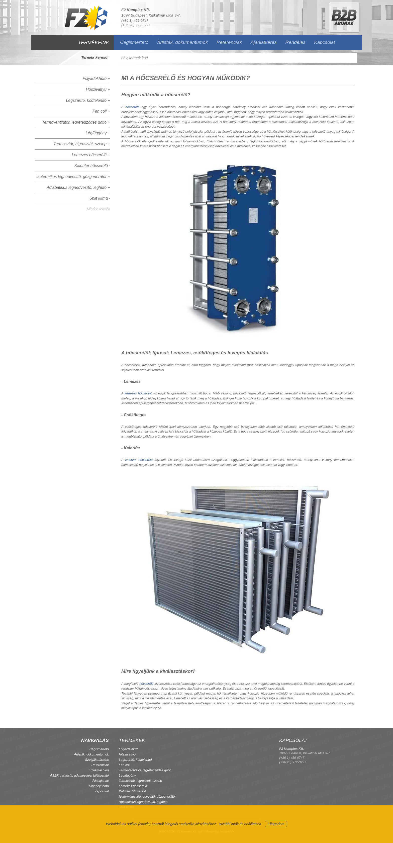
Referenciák (229, 42)
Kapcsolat (324, 42)
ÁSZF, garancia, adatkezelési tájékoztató (79, 775)
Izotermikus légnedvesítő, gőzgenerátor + (73, 177)
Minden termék (98, 209)
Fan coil (124, 765)
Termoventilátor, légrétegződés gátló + (76, 122)
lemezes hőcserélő (138, 393)
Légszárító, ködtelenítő (135, 760)
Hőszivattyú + (98, 89)
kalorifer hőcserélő (139, 460)
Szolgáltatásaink (97, 760)
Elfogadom (276, 824)
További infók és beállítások (239, 824)
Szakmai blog (99, 770)
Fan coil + (101, 111)
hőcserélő (132, 107)
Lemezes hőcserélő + (91, 155)
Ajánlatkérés (264, 42)
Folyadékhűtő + (96, 78)
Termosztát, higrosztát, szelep (140, 781)
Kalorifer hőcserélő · (92, 165)
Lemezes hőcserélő (133, 786)
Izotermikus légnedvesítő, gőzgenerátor (147, 796)
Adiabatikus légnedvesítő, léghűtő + (78, 187)
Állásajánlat (100, 781)
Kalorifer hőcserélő (132, 791)
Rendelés (295, 42)
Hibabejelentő (99, 786)
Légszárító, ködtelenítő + (88, 100)
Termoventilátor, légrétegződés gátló (145, 770)
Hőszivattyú (127, 754)
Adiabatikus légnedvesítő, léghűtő (143, 802)
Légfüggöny (127, 775)
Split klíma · (99, 198)
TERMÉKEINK (93, 42)
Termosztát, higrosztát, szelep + (81, 144)
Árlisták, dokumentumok (182, 42)
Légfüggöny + (98, 133)
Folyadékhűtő (128, 749)
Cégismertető (134, 42)
